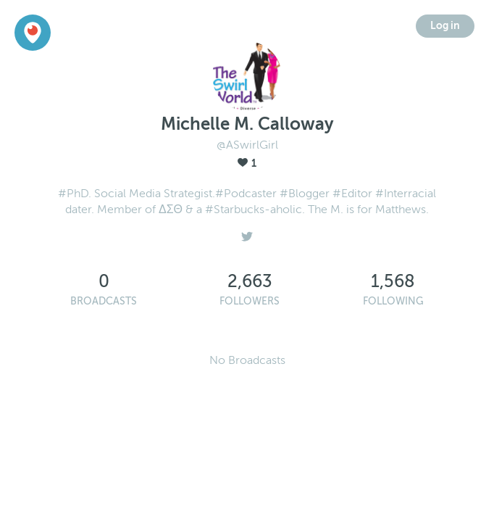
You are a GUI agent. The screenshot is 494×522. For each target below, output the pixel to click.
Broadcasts (103, 301)
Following (393, 301)
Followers (249, 301)
